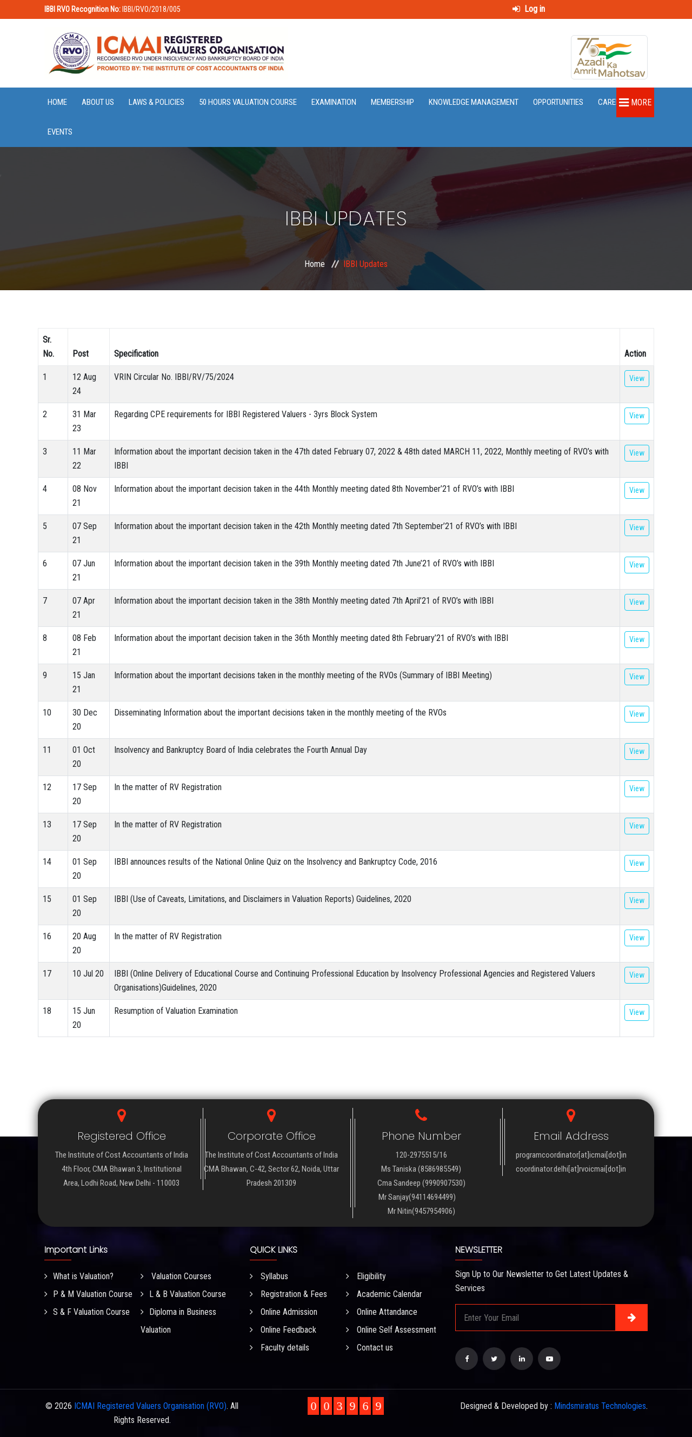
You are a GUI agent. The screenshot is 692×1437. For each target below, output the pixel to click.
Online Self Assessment (391, 1330)
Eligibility (366, 1276)
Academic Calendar (384, 1294)
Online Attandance (381, 1312)
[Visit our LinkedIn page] (521, 1358)
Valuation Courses (176, 1276)
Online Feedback (283, 1330)
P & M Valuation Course (88, 1294)
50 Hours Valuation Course (248, 102)
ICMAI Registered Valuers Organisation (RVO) (150, 1406)
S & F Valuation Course (87, 1312)
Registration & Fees (288, 1294)
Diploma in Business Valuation (178, 1321)
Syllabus (269, 1276)
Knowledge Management (473, 102)
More (635, 102)
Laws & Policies (156, 102)
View (636, 378)
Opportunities (558, 102)
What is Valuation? (79, 1276)
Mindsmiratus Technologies (600, 1406)
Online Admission (283, 1312)
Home (57, 102)
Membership (392, 102)
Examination (333, 102)
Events (60, 132)
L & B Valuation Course (183, 1294)
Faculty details (279, 1347)
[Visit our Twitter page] (494, 1358)
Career (611, 102)
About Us (98, 102)
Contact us (369, 1347)
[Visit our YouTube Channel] (549, 1358)
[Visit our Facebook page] (466, 1358)
